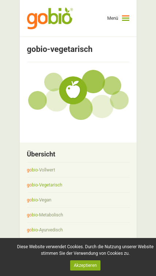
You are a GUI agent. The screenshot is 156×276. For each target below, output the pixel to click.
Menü (112, 18)
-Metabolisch (45, 215)
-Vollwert (41, 170)
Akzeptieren (85, 265)
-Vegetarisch (44, 185)
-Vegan (39, 200)
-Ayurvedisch (45, 229)
